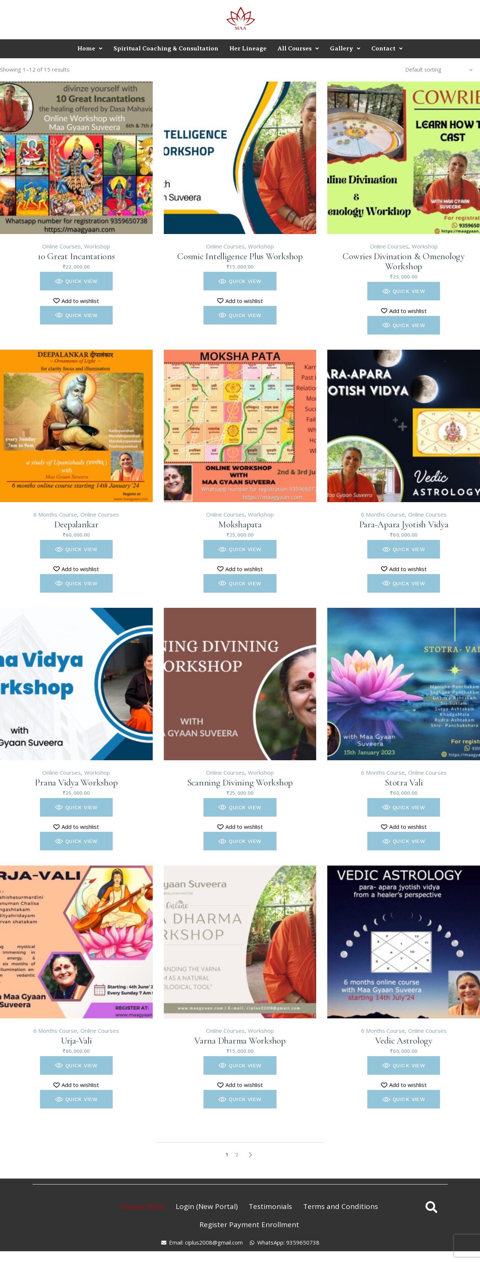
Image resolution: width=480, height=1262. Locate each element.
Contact (387, 48)
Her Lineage (248, 48)
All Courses (298, 48)
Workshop (97, 246)
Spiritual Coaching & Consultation (165, 48)
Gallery (345, 48)
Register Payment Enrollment (249, 1224)
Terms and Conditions (340, 1206)
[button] (76, 281)
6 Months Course (55, 514)
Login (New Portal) (207, 1206)
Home (89, 48)
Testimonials (270, 1206)
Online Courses (61, 246)
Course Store (142, 1206)
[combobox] (439, 69)
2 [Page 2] (237, 1154)
